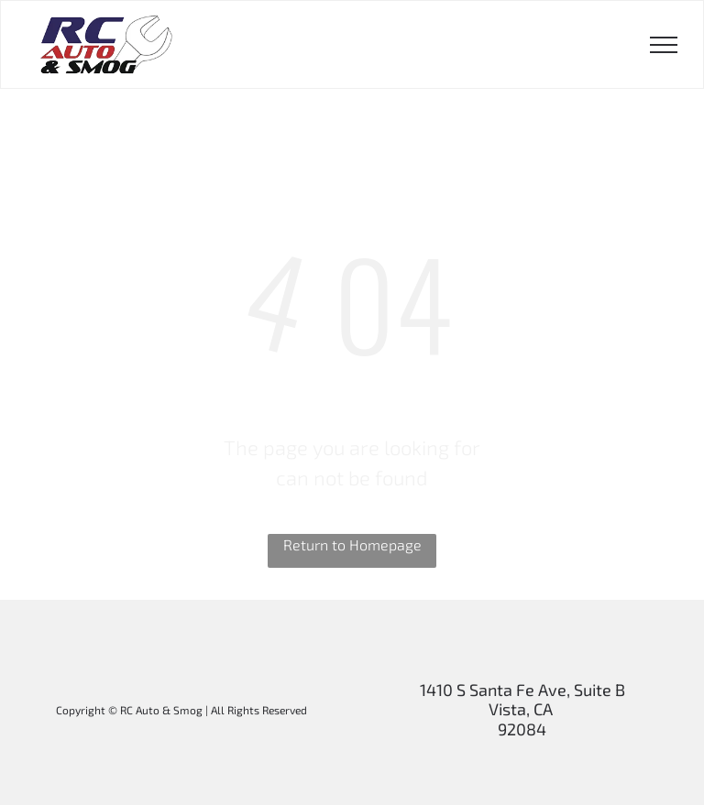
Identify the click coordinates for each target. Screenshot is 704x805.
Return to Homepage (352, 544)
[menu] (664, 45)
